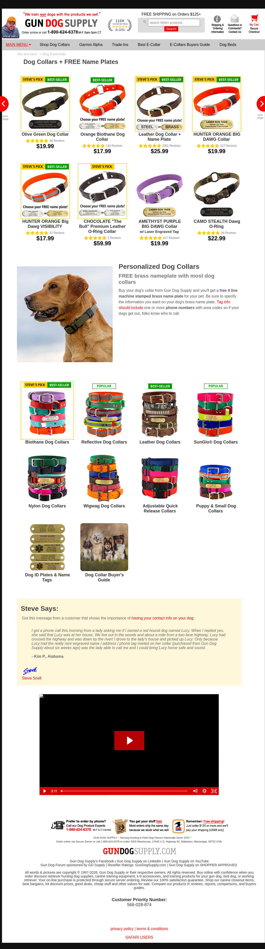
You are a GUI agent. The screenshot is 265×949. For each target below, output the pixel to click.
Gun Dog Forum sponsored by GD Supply (73, 865)
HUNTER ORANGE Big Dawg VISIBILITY (45, 224)
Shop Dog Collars (55, 45)
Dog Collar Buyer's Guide (104, 577)
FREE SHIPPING (156, 14)
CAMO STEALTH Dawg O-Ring (217, 224)
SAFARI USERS (139, 937)
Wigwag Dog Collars (104, 506)
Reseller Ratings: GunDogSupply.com (137, 865)
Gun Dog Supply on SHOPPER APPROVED (203, 865)
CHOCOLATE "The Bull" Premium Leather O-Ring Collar (102, 226)
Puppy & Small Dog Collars (216, 508)
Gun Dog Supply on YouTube (186, 861)
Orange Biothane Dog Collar (102, 137)
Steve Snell (31, 678)
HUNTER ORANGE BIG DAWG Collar (216, 137)
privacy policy (121, 929)
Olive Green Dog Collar (45, 134)
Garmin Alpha (90, 45)
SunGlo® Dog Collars (216, 442)
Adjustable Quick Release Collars (160, 508)
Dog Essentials (54, 54)
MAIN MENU (18, 45)
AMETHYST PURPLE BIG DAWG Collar (159, 226)
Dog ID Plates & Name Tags (47, 577)
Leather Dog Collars (160, 442)
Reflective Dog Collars (104, 442)
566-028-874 (139, 904)
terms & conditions (152, 929)
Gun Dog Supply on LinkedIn (139, 861)
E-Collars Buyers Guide (190, 45)
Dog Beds (228, 45)
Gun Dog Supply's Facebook (92, 861)
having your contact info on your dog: (163, 618)
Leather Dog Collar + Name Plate (160, 137)
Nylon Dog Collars (47, 506)
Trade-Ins (120, 45)
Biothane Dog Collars (47, 442)
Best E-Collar (149, 45)
